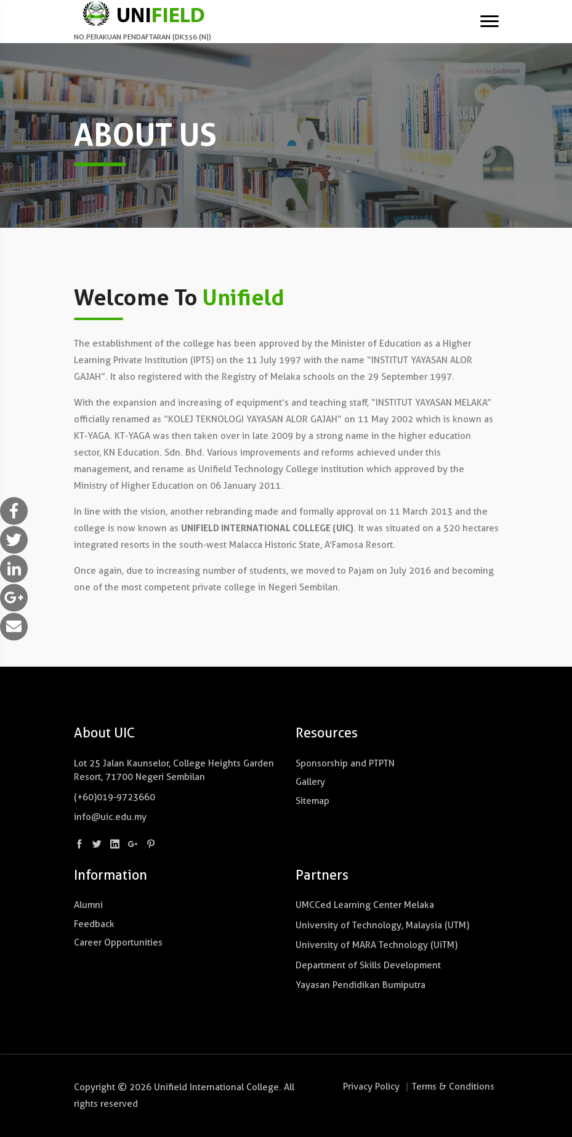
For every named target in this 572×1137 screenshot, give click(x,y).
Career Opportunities (118, 942)
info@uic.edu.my (110, 816)
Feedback (94, 924)
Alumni (88, 904)
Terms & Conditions (453, 1086)
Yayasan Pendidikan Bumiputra (360, 984)
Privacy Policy (371, 1086)
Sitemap (312, 800)
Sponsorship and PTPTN (345, 763)
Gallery (310, 781)
